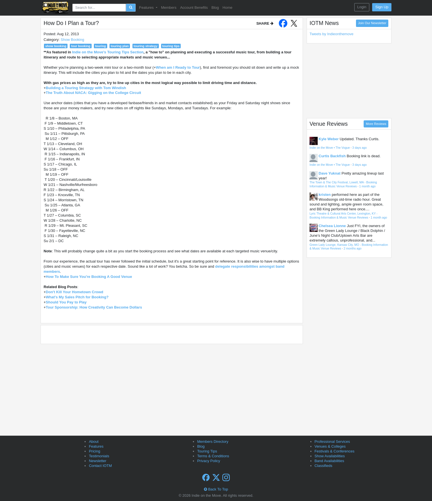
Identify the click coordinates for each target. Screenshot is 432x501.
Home (228, 7)
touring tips (171, 46)
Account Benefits (194, 7)
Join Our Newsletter (372, 23)
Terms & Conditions (213, 456)
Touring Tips (207, 451)
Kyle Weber (329, 139)
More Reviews (376, 123)
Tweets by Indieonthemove (331, 34)
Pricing (94, 451)
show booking (55, 46)
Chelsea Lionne (332, 226)
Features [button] (147, 7)
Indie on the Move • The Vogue (329, 147)
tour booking (80, 46)
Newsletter (97, 461)
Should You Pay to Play (66, 302)
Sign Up (381, 7)
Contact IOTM (100, 466)
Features (96, 446)
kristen (325, 194)
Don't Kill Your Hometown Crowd (74, 292)
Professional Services (332, 441)
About (93, 441)
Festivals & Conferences (335, 451)
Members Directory (212, 441)
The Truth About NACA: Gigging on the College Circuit (93, 93)
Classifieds (323, 466)
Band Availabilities (329, 461)
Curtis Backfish (332, 156)
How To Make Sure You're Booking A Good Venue (89, 276)
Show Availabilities (330, 456)
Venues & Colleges (330, 446)
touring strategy (145, 46)
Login (361, 7)
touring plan (120, 46)
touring (100, 46)
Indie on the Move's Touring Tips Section (108, 52)
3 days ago (359, 147)
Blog (215, 7)
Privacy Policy (208, 461)
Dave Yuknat (329, 173)
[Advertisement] (348, 80)
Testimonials (99, 456)
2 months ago (352, 248)
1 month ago (367, 186)
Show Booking (72, 39)
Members (168, 7)
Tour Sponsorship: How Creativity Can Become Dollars (94, 307)
